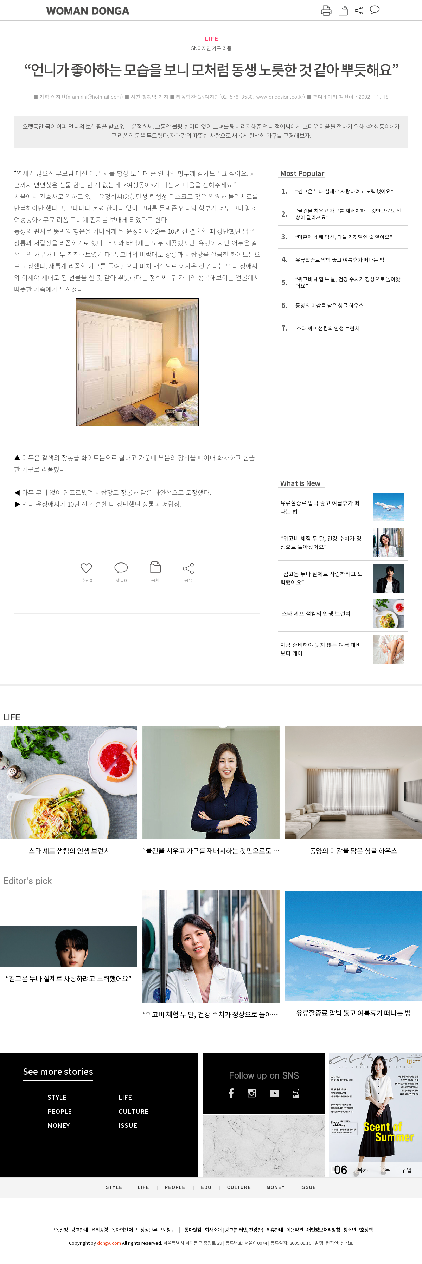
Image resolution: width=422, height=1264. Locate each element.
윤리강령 (99, 1230)
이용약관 (294, 1230)
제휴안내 (274, 1230)
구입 (406, 1170)
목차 (362, 1170)
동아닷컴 (192, 1230)
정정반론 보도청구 (157, 1230)
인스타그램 (252, 1093)
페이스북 (231, 1093)
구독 (384, 1170)
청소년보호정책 (358, 1230)
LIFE (211, 39)
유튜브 (274, 1093)
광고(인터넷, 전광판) (244, 1230)
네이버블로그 (296, 1093)
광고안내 (79, 1230)
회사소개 (213, 1230)
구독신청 (59, 1230)
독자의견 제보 (124, 1230)
